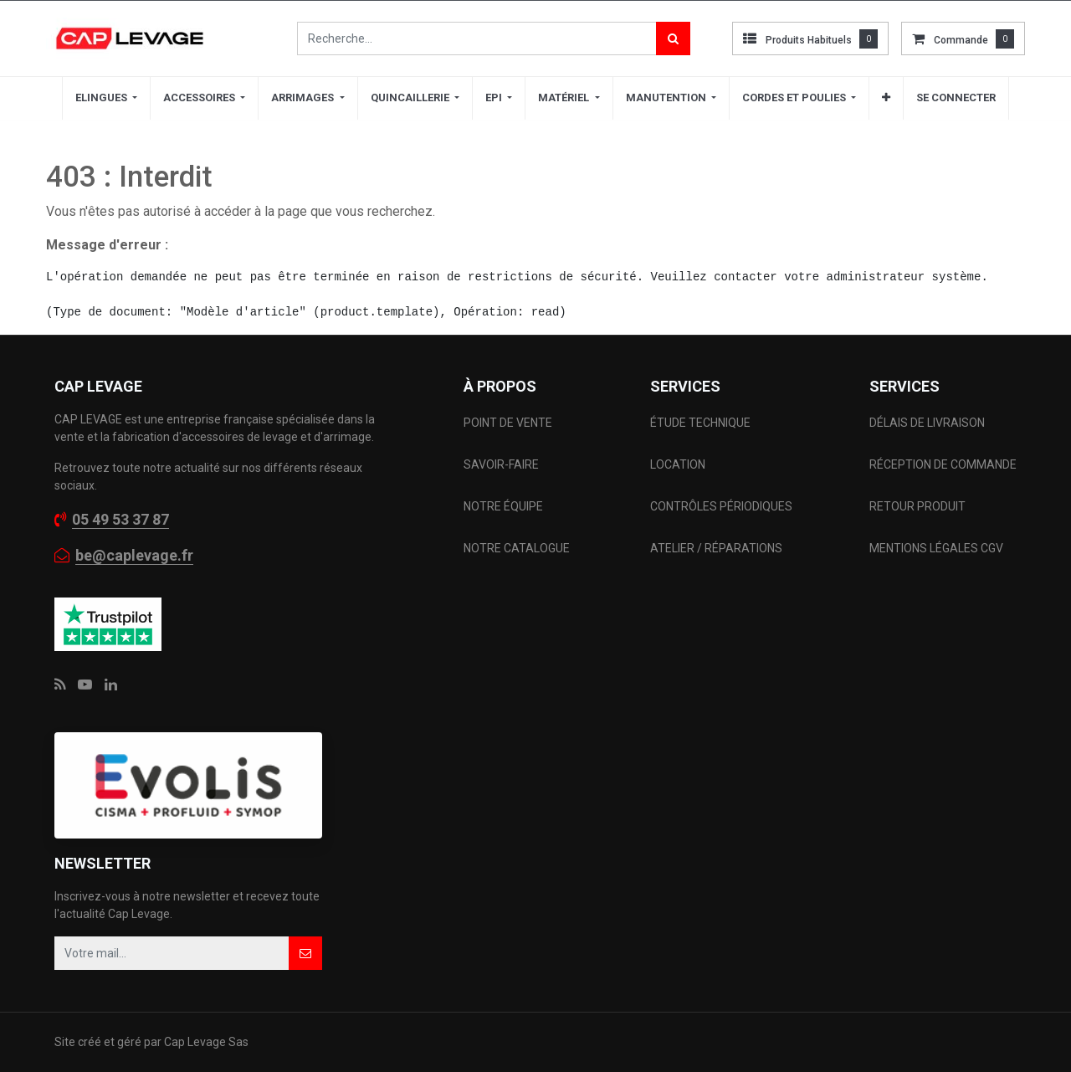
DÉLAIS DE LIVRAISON (928, 422)
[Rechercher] (673, 38)
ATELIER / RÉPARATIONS (716, 548)
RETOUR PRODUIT (917, 506)
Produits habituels (809, 40)
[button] (886, 98)
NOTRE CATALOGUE (517, 548)
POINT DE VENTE (508, 422)
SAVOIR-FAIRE (501, 464)
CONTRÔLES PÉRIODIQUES (721, 506)
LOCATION (679, 464)
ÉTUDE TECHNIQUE (701, 422)
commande (961, 40)
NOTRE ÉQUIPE (503, 506)
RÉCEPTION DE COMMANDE (943, 464)
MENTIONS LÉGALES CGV (936, 548)
